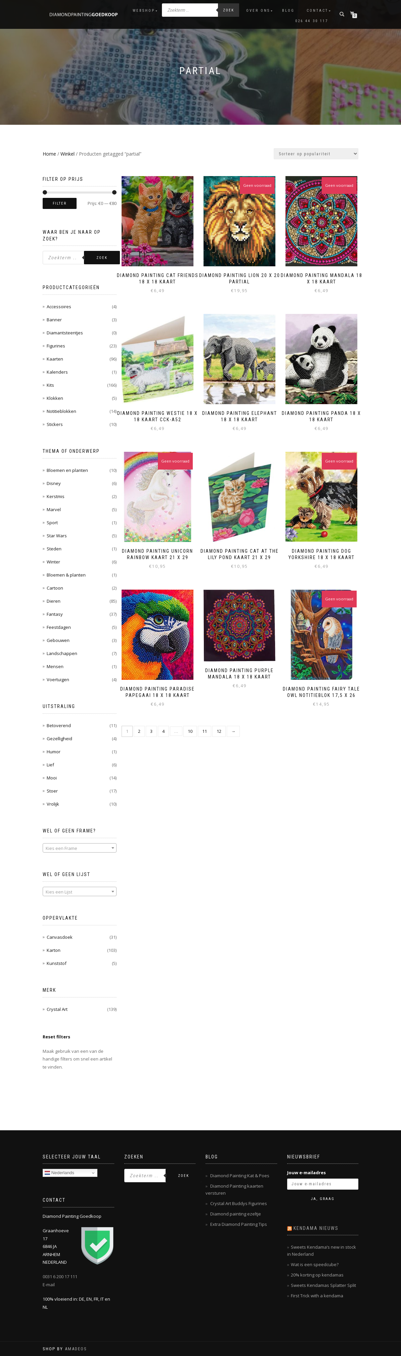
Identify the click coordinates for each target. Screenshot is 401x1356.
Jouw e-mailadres (306, 1173)
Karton (53, 950)
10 (190, 730)
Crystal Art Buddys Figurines (238, 1203)
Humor (53, 752)
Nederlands (59, 1173)
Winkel (67, 154)
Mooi (52, 778)
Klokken (55, 398)
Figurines (56, 346)
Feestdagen (59, 627)
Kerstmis (55, 496)
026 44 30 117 (311, 21)
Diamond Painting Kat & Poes (239, 1176)
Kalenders (57, 372)
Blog (288, 10)
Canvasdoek (60, 937)
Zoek (228, 10)
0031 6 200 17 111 (60, 1276)
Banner (54, 320)
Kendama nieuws (316, 1228)
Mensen (55, 666)
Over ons (258, 10)
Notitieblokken (61, 411)
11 (204, 730)
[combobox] (80, 848)
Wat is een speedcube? (315, 1264)
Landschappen (62, 653)
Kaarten (55, 359)
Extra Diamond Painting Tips (238, 1224)
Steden (54, 549)
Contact (317, 10)
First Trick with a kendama (317, 1296)
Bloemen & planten (66, 575)
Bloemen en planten (67, 470)
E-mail (49, 1285)
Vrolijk (53, 804)
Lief (50, 765)
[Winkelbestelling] (316, 153)
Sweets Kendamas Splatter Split (323, 1285)
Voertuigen (58, 679)
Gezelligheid (59, 739)
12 (219, 730)
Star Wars (57, 536)
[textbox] (79, 848)
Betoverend (59, 725)
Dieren (53, 601)
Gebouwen (58, 640)
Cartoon (55, 588)
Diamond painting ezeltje (235, 1214)
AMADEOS (76, 1348)
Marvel (54, 509)
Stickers (55, 424)
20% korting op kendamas (317, 1275)
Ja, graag (323, 1199)
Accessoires (59, 307)
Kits (50, 385)
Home (49, 154)
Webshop (144, 10)
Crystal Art (57, 1009)
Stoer (52, 791)
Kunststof (56, 963)
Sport (52, 523)
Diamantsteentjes (65, 333)
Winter (53, 562)
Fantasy (55, 614)
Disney (54, 483)
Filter (59, 203)
